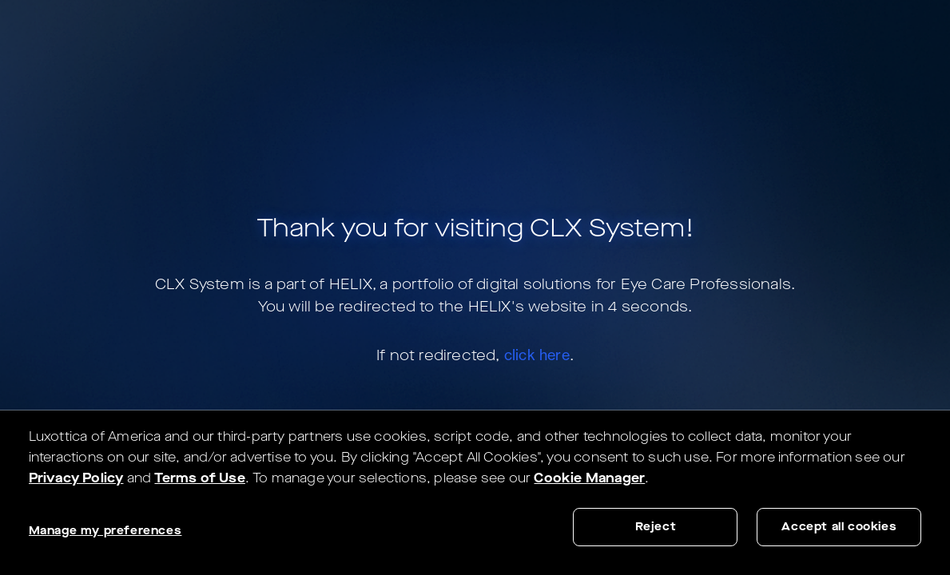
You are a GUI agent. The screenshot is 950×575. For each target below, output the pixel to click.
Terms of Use (199, 478)
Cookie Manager (589, 478)
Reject (656, 526)
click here (537, 354)
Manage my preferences (105, 530)
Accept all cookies (838, 526)
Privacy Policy (76, 478)
